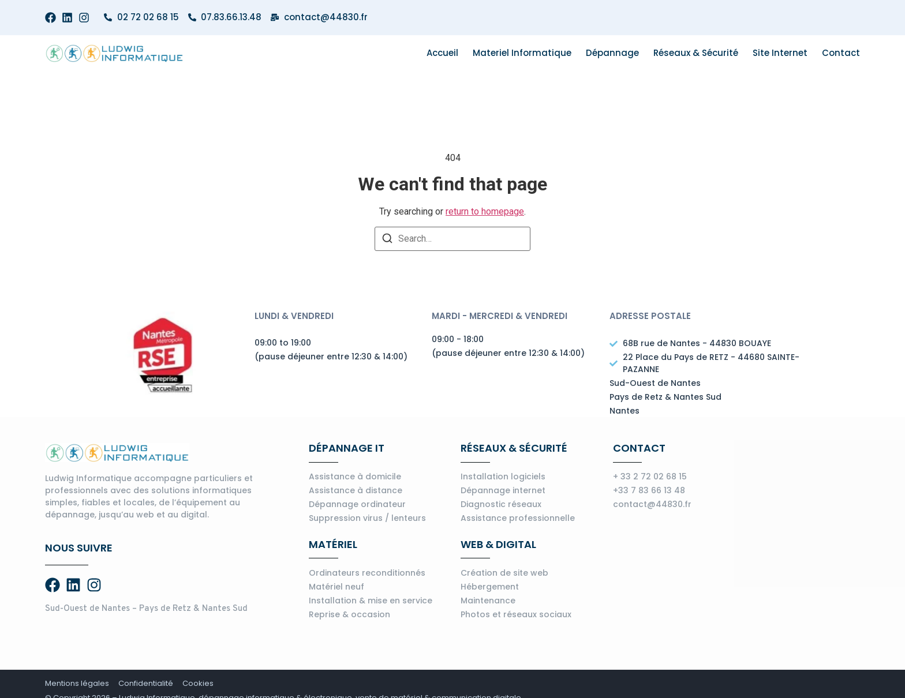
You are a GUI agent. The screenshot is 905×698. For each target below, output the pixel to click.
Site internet (780, 53)
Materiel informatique (522, 53)
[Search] (387, 240)
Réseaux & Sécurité (695, 53)
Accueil (442, 53)
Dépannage (612, 53)
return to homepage (485, 211)
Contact (841, 53)
